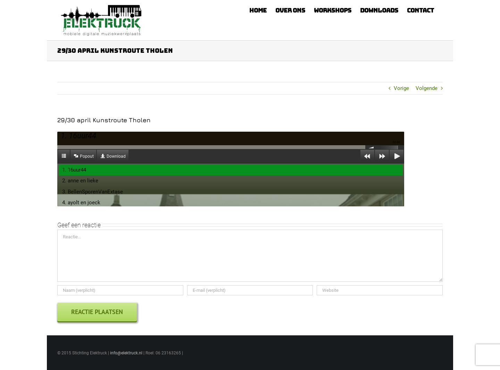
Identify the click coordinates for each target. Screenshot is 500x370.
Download (116, 156)
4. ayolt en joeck (81, 202)
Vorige (401, 88)
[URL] (380, 290)
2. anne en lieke (80, 181)
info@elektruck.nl (126, 353)
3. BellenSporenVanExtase (92, 192)
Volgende (427, 88)
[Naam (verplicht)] (120, 290)
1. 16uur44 (74, 170)
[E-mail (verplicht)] (250, 290)
